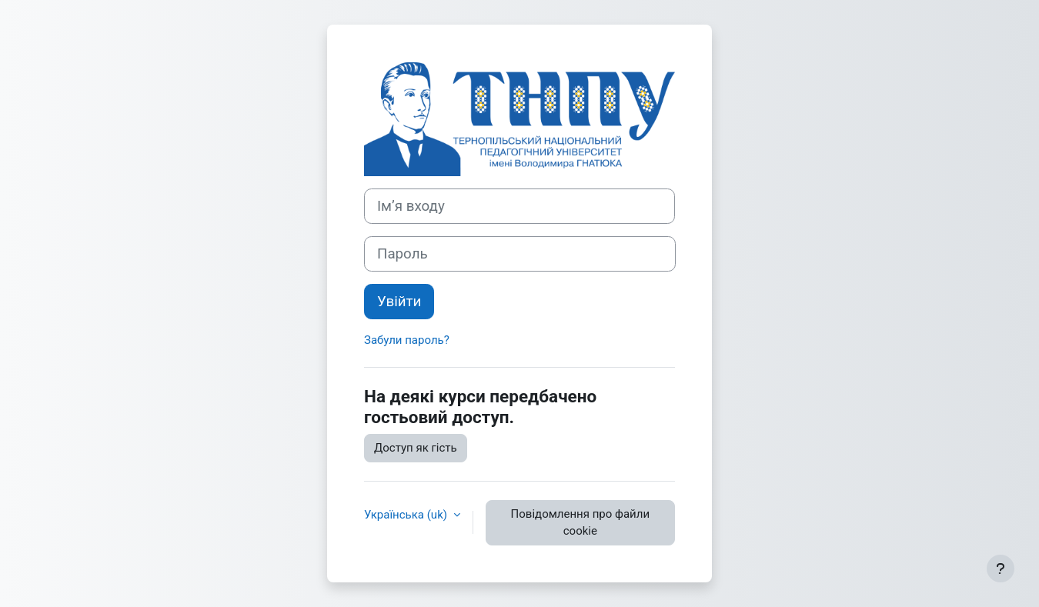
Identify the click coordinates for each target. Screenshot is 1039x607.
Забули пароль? (406, 340)
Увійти (399, 301)
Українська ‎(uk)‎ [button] (407, 515)
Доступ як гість (415, 448)
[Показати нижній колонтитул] (1000, 568)
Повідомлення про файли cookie (580, 523)
